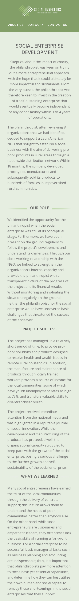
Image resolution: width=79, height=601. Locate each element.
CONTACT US (57, 25)
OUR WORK (35, 25)
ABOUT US (15, 25)
